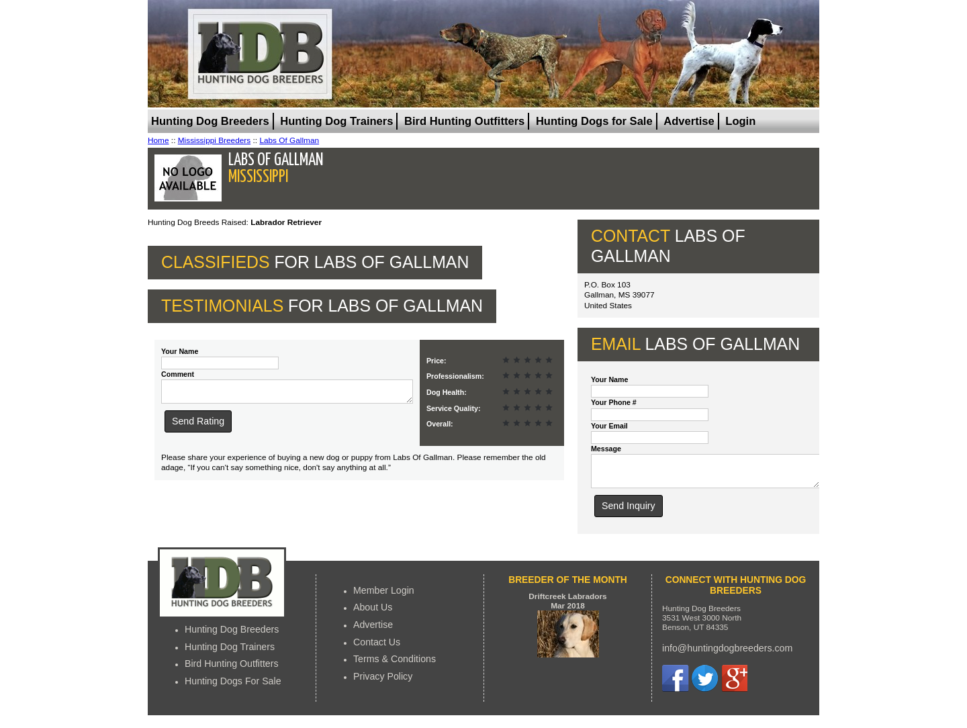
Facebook (675, 684)
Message (606, 449)
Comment (177, 374)
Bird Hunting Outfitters (464, 121)
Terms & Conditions (394, 664)
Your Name (179, 351)
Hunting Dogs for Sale (594, 121)
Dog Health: (446, 392)
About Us (372, 613)
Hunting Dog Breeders (210, 121)
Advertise (688, 121)
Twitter (704, 684)
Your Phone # (614, 402)
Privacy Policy (382, 682)
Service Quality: (453, 408)
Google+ (734, 684)
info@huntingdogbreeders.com (727, 654)
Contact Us (376, 648)
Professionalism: (455, 376)
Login (740, 121)
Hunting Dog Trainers (336, 121)
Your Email (609, 426)
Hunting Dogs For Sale (233, 687)
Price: (436, 361)
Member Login (383, 596)
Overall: (439, 424)
